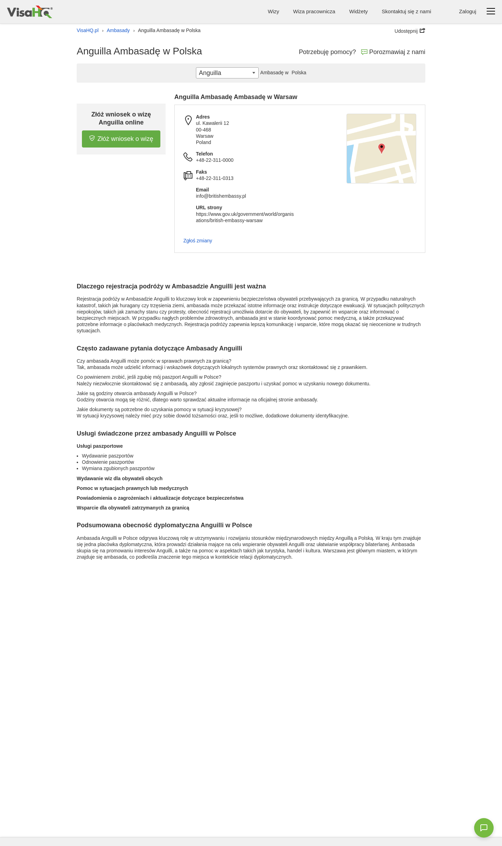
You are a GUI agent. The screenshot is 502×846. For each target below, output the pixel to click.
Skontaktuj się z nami (406, 11)
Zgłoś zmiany (197, 240)
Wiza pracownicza (314, 11)
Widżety (358, 11)
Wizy (273, 11)
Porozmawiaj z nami (393, 51)
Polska (282, 72)
